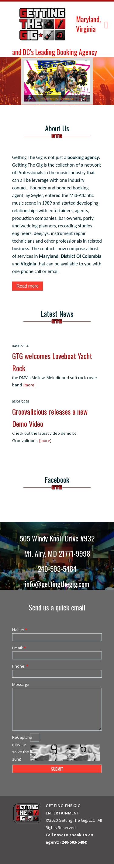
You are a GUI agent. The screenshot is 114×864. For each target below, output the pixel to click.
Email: (19, 648)
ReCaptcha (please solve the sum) (21, 748)
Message (20, 684)
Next (81, 81)
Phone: (20, 666)
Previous (33, 81)
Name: (19, 629)
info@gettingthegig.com (57, 583)
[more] (29, 385)
